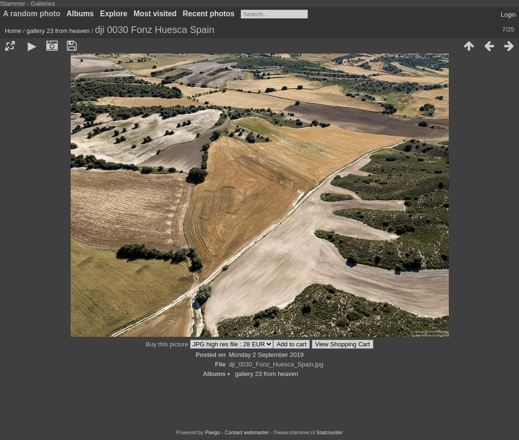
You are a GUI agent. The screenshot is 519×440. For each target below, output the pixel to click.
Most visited (155, 14)
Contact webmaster (247, 432)
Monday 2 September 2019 (266, 354)
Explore (113, 14)
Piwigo (212, 432)
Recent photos (208, 14)
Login (508, 14)
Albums (80, 14)
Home (13, 30)
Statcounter (330, 432)
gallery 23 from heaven (58, 30)
